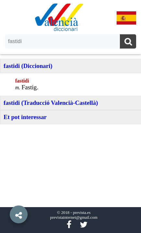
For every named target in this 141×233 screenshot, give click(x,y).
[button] (6, 199)
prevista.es (81, 212)
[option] (70, 116)
